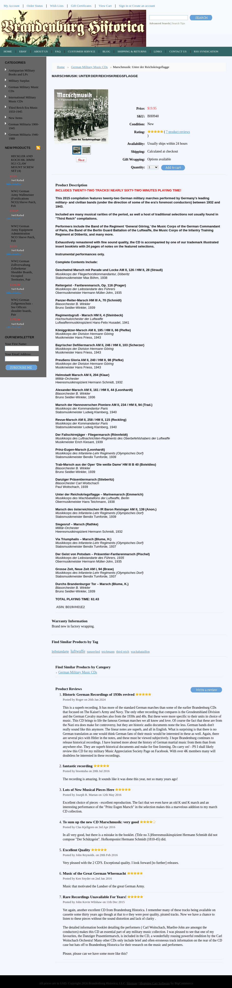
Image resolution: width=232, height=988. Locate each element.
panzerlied (93, 651)
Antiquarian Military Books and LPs (22, 72)
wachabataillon (140, 651)
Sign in (123, 6)
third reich (122, 651)
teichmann (108, 651)
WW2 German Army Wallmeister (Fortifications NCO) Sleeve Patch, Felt (23, 198)
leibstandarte (60, 651)
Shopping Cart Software (154, 983)
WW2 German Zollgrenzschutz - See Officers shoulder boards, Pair (22, 307)
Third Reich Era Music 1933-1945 (23, 109)
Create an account (143, 6)
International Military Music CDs (22, 99)
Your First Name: (16, 344)
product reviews (178, 132)
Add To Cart (13, 183)
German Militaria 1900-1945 (22, 126)
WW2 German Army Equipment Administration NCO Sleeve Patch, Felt (23, 233)
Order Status (35, 6)
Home (61, 67)
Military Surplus (19, 80)
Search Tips (178, 23)
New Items (15, 118)
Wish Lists (57, 6)
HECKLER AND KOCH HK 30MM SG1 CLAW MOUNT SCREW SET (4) (23, 163)
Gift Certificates (81, 6)
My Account (11, 6)
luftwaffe (78, 651)
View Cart (105, 6)
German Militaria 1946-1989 (24, 136)
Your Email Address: (18, 354)
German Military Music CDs (22, 89)
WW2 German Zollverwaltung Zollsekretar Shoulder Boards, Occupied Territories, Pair (22, 270)
